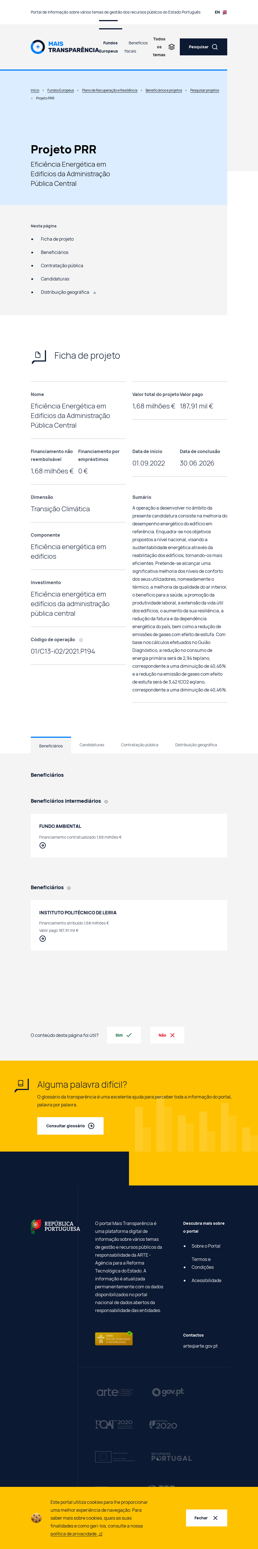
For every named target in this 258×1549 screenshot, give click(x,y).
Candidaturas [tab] (92, 744)
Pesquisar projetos (204, 90)
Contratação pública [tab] (139, 744)
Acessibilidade (206, 1280)
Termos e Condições (203, 1263)
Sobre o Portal (206, 1246)
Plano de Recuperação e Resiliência (109, 90)
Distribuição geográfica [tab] (196, 744)
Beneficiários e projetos (164, 90)
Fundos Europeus (108, 47)
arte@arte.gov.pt (200, 1346)
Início (35, 90)
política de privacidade (76, 1534)
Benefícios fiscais (136, 47)
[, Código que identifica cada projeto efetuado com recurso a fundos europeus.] (83, 639)
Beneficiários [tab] (51, 746)
